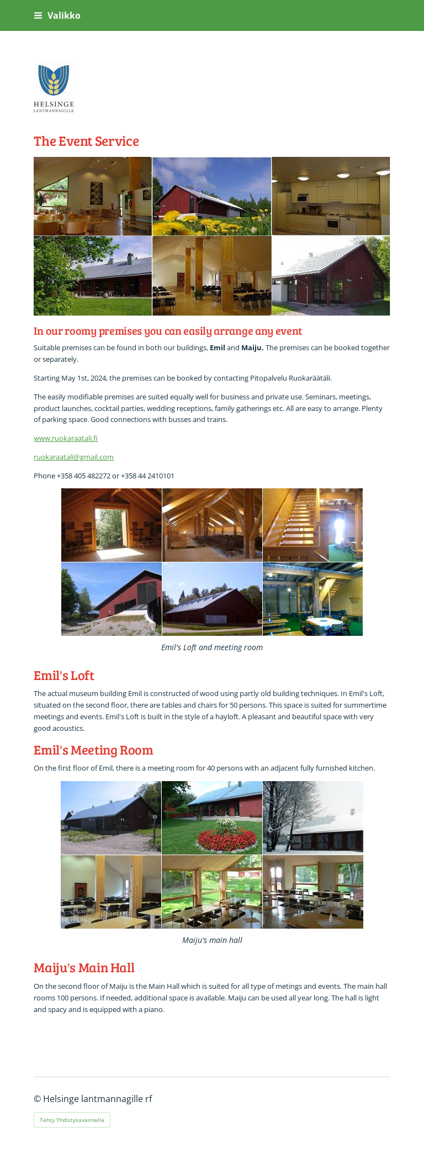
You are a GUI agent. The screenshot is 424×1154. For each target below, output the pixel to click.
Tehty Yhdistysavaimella (72, 1120)
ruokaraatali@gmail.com (74, 457)
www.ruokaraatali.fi (66, 438)
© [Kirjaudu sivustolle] (38, 1099)
